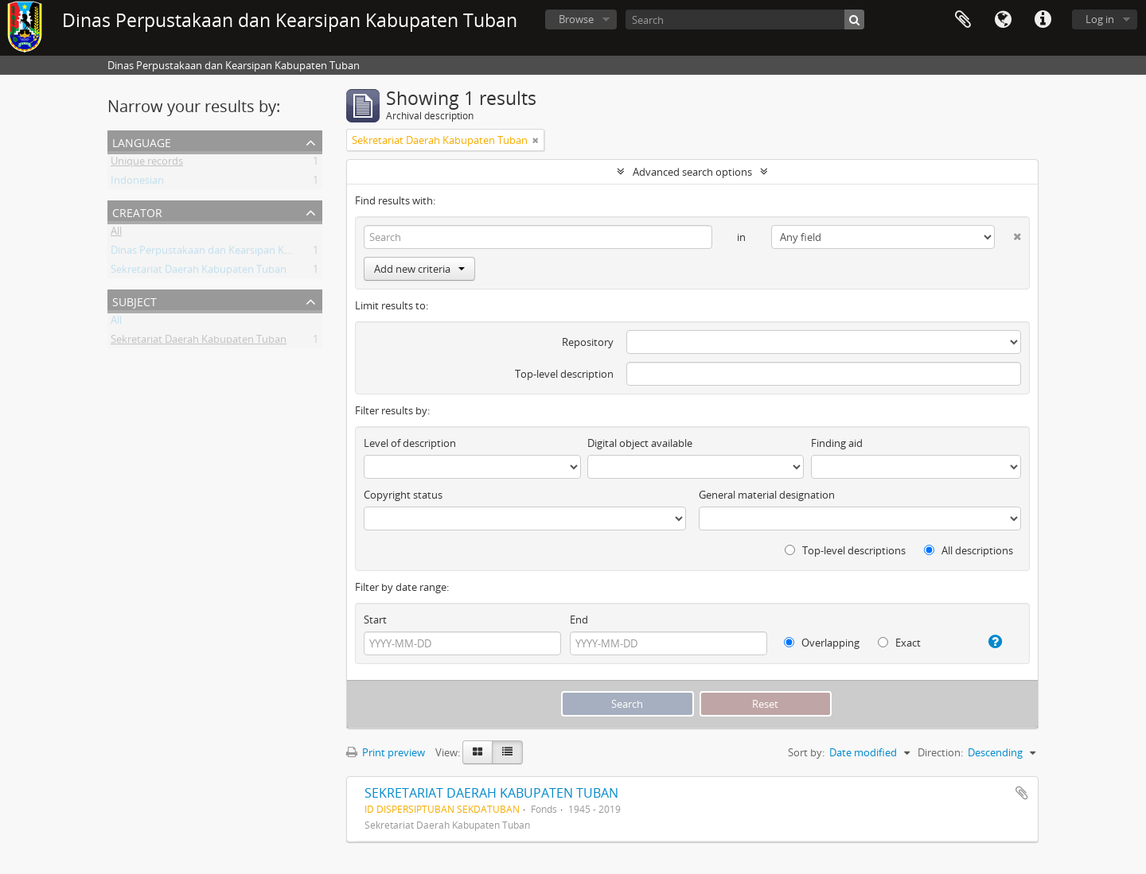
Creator (137, 211)
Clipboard (963, 20)
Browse (576, 19)
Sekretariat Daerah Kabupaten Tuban (198, 272)
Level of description (410, 443)
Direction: (940, 752)
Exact (899, 642)
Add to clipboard (1022, 793)
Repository (588, 342)
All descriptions (968, 550)
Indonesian (137, 183)
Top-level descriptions (845, 550)
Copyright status (403, 494)
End (579, 619)
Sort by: (806, 752)
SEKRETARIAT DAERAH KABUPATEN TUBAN (491, 793)
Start (375, 619)
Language (1003, 20)
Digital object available (639, 443)
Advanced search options (692, 172)
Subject (134, 300)
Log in (1100, 19)
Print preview (385, 752)
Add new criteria (419, 269)
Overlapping (822, 642)
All (116, 234)
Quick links (1042, 20)
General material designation (767, 494)
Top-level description (564, 374)
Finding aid (837, 443)
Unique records (147, 164)
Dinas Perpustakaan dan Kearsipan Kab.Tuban (220, 253)
